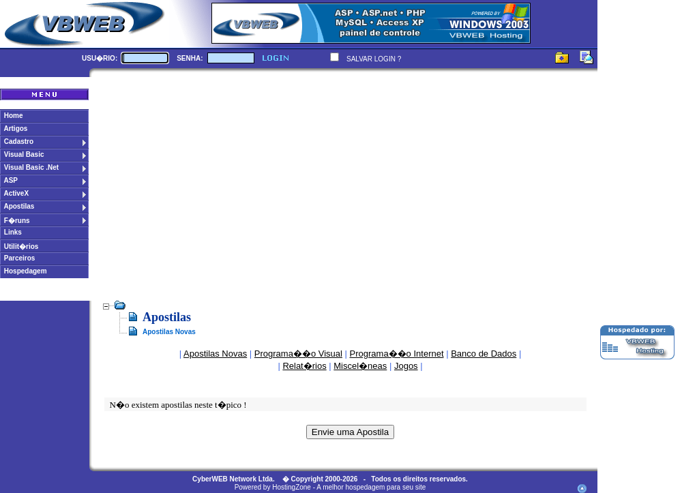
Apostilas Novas (215, 353)
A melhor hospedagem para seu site (371, 487)
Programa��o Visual (298, 353)
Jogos (406, 366)
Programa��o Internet (397, 353)
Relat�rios (304, 366)
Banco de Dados (483, 353)
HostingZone (291, 487)
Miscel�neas (360, 366)
